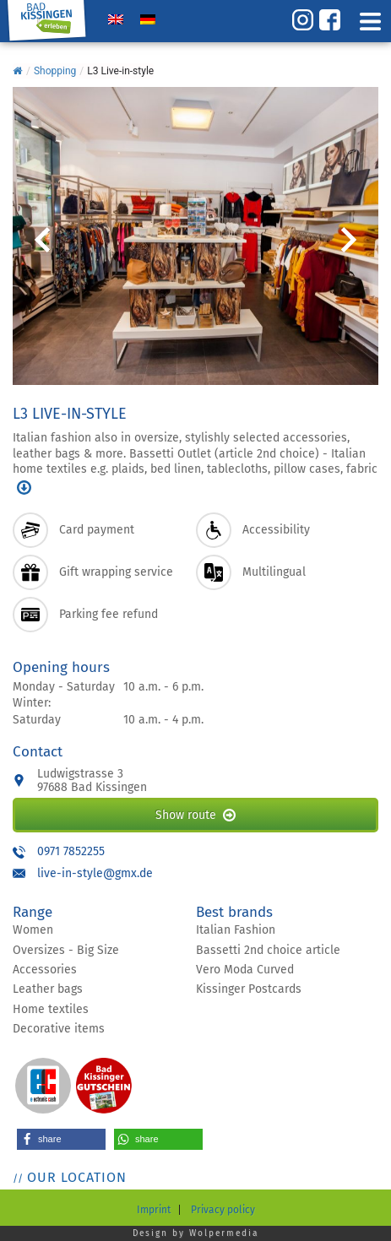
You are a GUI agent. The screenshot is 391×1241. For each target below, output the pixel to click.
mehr (24, 487)
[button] (61, 1139)
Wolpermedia (223, 1233)
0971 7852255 (71, 851)
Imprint (154, 1210)
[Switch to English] (116, 19)
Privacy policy (223, 1210)
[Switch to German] (148, 19)
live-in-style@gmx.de (95, 873)
